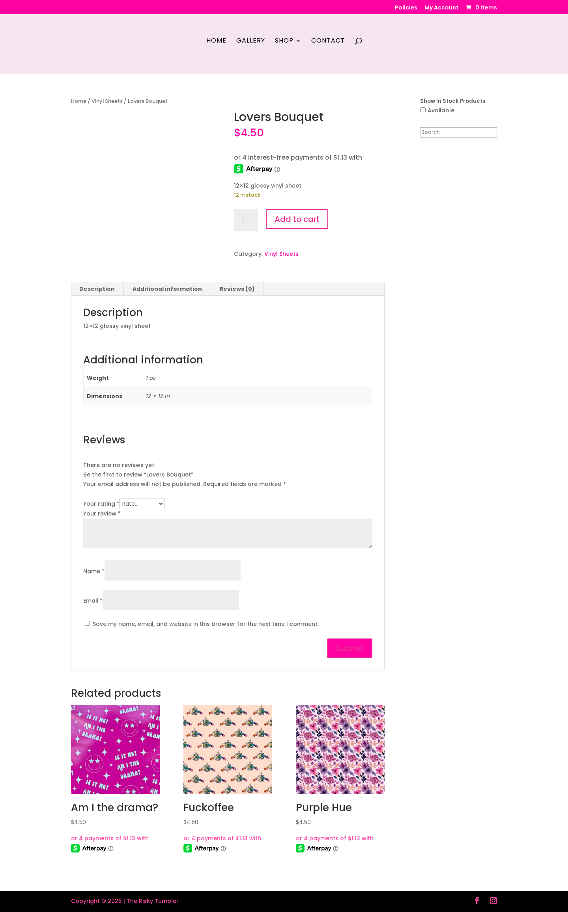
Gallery (250, 41)
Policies (406, 8)
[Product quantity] (246, 220)
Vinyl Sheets (107, 101)
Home (216, 41)
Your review (102, 513)
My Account (441, 8)
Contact (328, 41)
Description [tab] (97, 289)
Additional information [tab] (167, 289)
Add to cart (297, 219)
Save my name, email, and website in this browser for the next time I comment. (206, 624)
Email (93, 601)
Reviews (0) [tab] (237, 289)
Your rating (101, 504)
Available (441, 110)
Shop (284, 41)
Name (94, 571)
